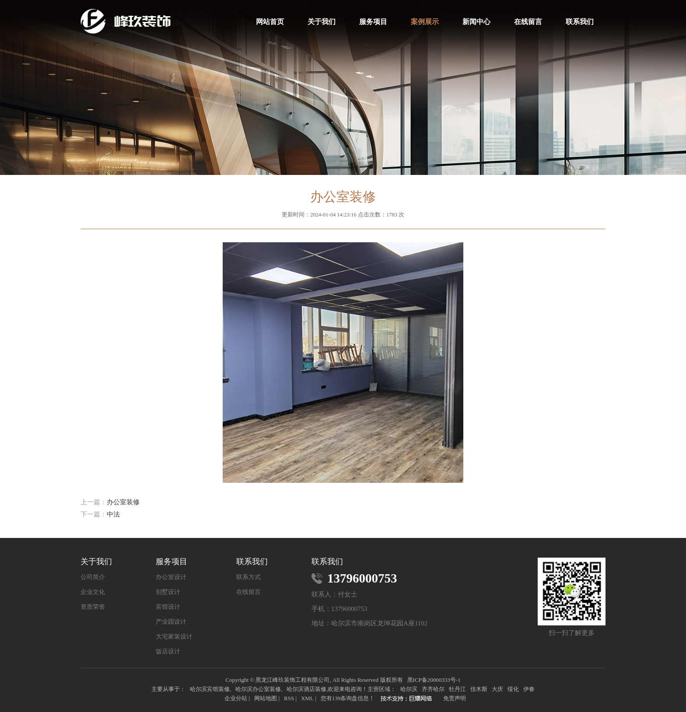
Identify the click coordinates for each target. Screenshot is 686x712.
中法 (113, 514)
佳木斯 (478, 689)
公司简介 (92, 577)
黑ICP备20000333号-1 (434, 680)
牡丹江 (457, 689)
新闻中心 (476, 21)
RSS (289, 698)
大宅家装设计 (174, 637)
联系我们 (580, 21)
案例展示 (425, 21)
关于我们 (322, 21)
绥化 (513, 689)
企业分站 (235, 698)
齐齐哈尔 (433, 689)
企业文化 (92, 592)
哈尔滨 (408, 689)
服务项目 (373, 21)
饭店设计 (168, 652)
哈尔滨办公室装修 (258, 689)
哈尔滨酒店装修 (306, 689)
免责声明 (454, 698)
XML (307, 698)
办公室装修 (123, 502)
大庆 (497, 689)
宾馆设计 (168, 607)
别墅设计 (168, 592)
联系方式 (248, 577)
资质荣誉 (92, 607)
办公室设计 (171, 577)
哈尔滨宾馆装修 (210, 689)
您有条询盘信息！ (348, 698)
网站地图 (265, 698)
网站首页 (270, 21)
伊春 (529, 689)
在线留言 (528, 21)
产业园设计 (171, 622)
